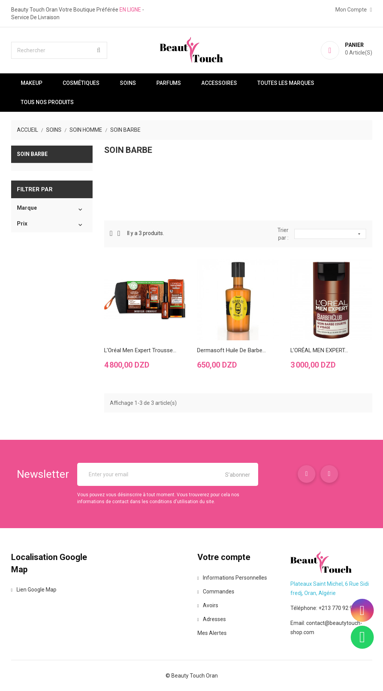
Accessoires (219, 83)
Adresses (211, 619)
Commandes (215, 591)
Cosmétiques (81, 83)
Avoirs (207, 605)
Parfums (168, 83)
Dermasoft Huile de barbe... (231, 350)
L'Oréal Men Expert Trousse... (140, 350)
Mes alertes (212, 633)
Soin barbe (32, 154)
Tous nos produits (47, 102)
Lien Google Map (33, 590)
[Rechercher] (59, 50)
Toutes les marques (285, 83)
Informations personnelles (232, 578)
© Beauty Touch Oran (192, 676)
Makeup (31, 83)
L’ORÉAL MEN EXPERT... (319, 350)
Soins (128, 83)
